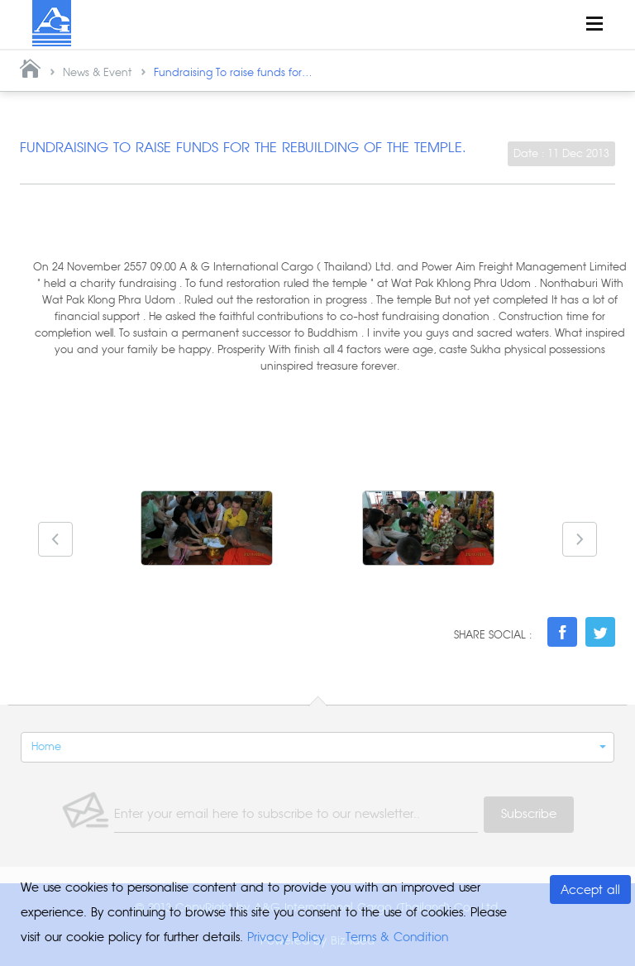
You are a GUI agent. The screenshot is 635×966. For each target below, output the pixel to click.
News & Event (97, 72)
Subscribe (528, 814)
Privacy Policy (285, 937)
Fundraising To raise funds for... (233, 72)
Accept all (590, 890)
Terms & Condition (397, 937)
